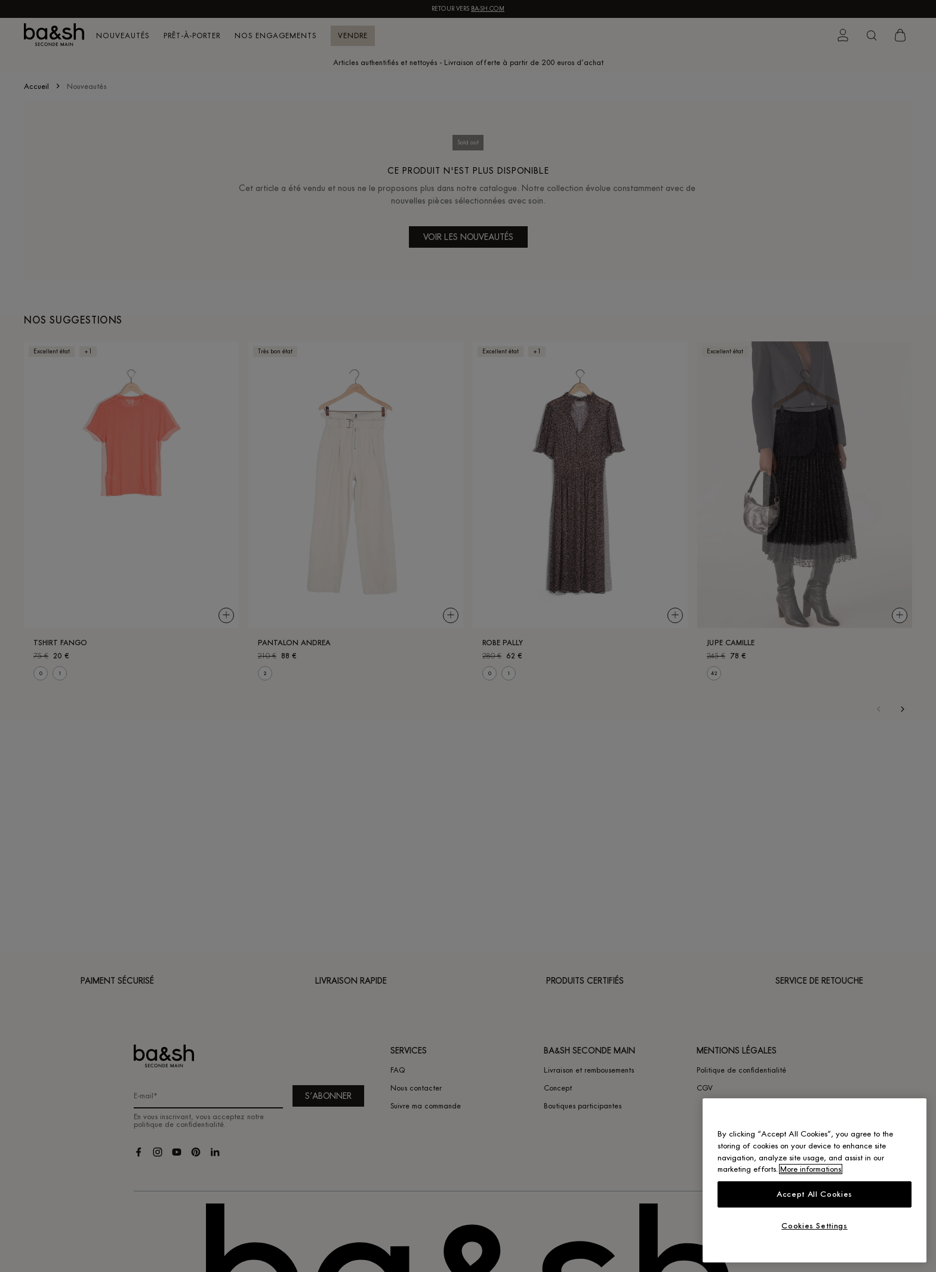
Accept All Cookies (814, 1194)
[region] (814, 1180)
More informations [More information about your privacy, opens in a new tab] (810, 1169)
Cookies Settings (814, 1226)
